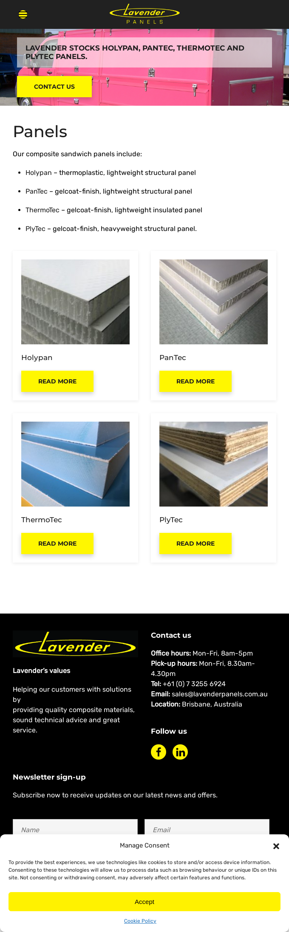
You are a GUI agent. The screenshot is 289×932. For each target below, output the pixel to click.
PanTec (37, 191)
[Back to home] (144, 14)
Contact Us (54, 86)
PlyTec (35, 229)
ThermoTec (43, 210)
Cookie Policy (140, 921)
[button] (276, 845)
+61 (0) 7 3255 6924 (194, 684)
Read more (57, 381)
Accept (144, 901)
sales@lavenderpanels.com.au (220, 694)
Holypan (39, 173)
